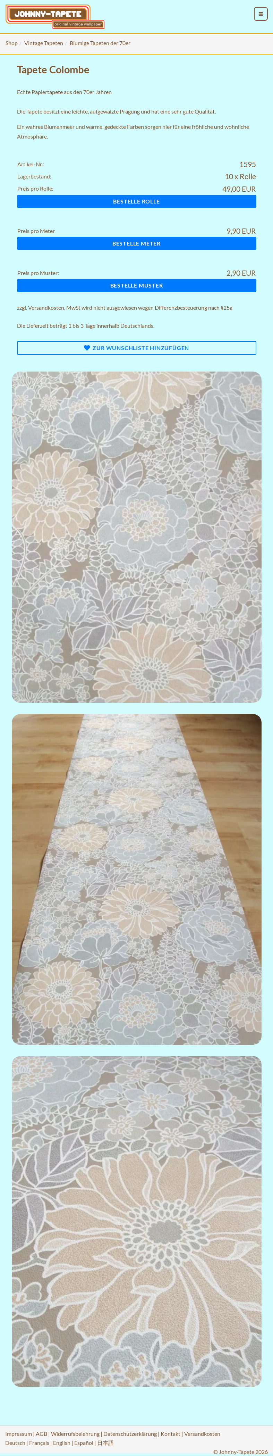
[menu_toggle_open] (261, 14)
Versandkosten (46, 307)
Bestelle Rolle (136, 201)
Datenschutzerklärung (130, 1433)
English (61, 1442)
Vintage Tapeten (43, 43)
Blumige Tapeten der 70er (100, 43)
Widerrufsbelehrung (75, 1433)
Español (83, 1442)
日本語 (105, 1442)
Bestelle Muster (136, 285)
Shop (12, 43)
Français (39, 1442)
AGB (41, 1433)
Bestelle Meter (136, 243)
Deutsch (15, 1442)
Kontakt (170, 1433)
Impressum (18, 1433)
